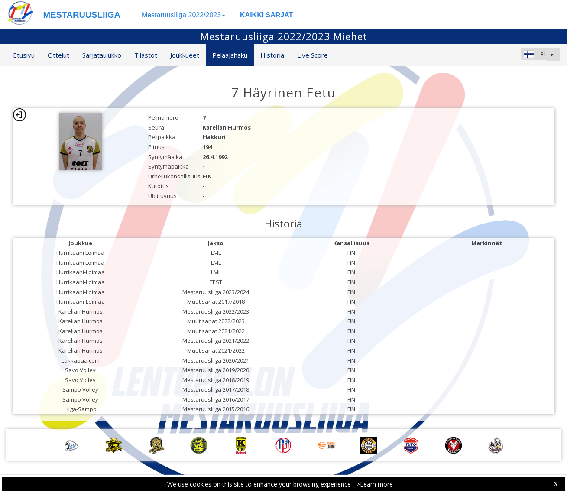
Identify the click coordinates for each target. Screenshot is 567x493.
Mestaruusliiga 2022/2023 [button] (183, 15)
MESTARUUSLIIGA (82, 14)
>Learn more (374, 484)
